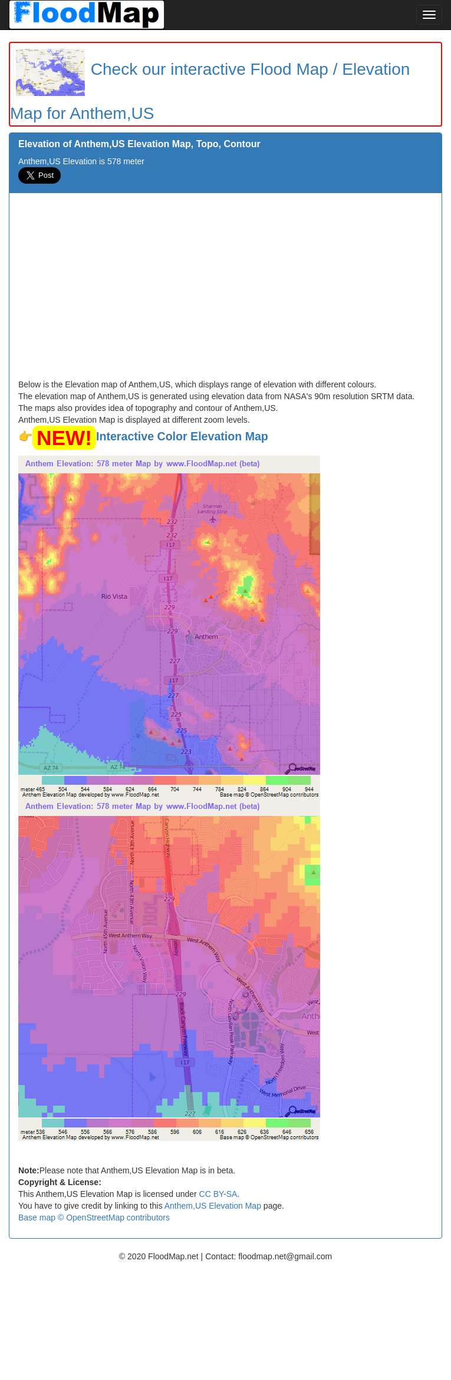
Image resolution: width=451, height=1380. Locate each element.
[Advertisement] (225, 290)
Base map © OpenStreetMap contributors (94, 1217)
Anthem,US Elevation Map (212, 1205)
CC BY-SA (218, 1194)
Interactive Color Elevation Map (182, 436)
